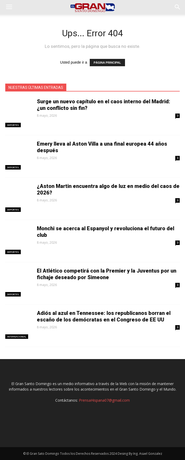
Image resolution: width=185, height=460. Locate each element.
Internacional (16, 336)
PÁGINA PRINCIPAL (107, 62)
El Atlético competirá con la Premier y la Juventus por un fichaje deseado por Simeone (106, 274)
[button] (177, 7)
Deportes (13, 125)
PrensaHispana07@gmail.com (104, 400)
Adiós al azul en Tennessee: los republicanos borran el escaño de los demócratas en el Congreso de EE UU (104, 316)
